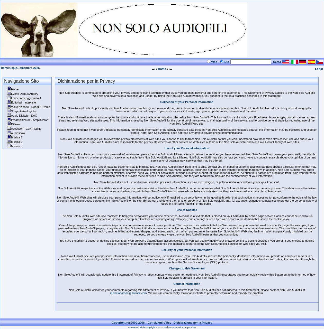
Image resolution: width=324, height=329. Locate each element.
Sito (226, 61)
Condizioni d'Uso (160, 322)
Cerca (277, 61)
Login (319, 68)
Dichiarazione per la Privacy (193, 322)
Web (214, 61)
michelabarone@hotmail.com (128, 293)
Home (162, 68)
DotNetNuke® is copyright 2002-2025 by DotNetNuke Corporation (162, 327)
